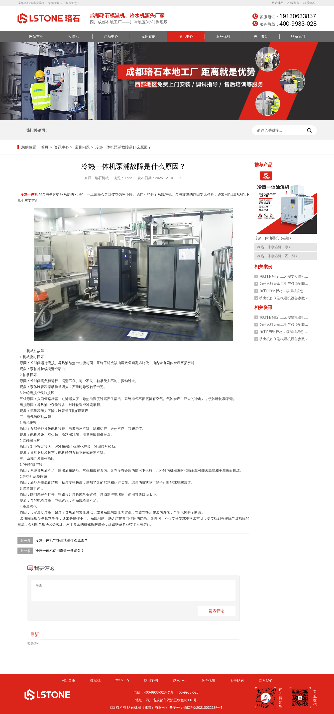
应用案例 (148, 36)
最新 (34, 634)
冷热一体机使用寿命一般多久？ (59, 551)
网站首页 (36, 36)
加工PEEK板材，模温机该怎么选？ (286, 291)
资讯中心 (186, 36)
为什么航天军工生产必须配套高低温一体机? (293, 284)
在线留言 (293, 3)
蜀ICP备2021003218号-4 (202, 708)
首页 (44, 147)
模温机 (73, 36)
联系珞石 (309, 3)
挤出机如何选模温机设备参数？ (283, 298)
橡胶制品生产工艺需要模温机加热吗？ (289, 276)
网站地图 (278, 3)
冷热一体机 (29, 194)
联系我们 (298, 36)
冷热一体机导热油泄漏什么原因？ (61, 540)
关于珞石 (261, 36)
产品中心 (111, 36)
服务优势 (223, 36)
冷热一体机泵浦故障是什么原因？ (123, 147)
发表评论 (216, 611)
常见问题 (82, 147)
